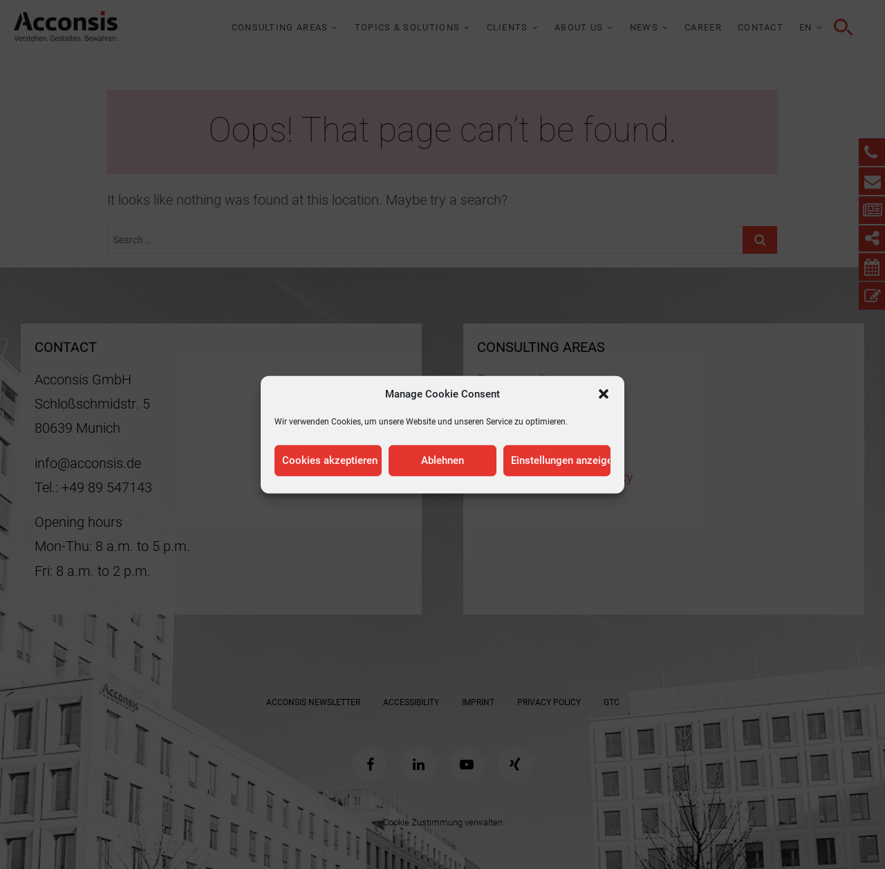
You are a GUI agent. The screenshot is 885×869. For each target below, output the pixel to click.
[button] (604, 393)
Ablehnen (442, 460)
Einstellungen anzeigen (561, 460)
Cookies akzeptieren (330, 460)
